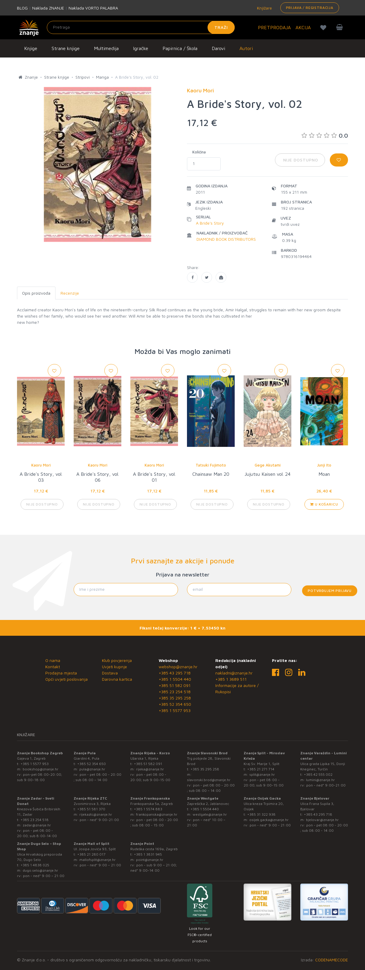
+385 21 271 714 (260, 769)
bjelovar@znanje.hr (322, 819)
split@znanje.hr (262, 774)
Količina (199, 152)
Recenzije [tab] (70, 293)
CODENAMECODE (331, 959)
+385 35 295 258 (175, 697)
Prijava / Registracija (309, 7)
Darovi (218, 48)
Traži (221, 27)
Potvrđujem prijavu (330, 590)
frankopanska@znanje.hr (156, 814)
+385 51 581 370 (91, 809)
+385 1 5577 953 (175, 710)
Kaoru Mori (41, 465)
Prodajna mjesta (61, 672)
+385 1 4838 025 (35, 865)
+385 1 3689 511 (231, 679)
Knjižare (264, 7)
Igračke (140, 48)
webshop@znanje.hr (178, 666)
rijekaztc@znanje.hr (95, 814)
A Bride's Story (210, 223)
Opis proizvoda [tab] (36, 293)
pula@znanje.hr (92, 769)
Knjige (30, 48)
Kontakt (52, 666)
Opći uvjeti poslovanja (66, 679)
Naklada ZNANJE (48, 7)
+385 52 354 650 (175, 704)
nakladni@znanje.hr (234, 672)
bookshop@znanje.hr (40, 769)
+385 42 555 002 (318, 774)
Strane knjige (66, 48)
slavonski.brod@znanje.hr (209, 780)
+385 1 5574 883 (148, 809)
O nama (52, 660)
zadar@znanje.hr (37, 825)
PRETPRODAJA (274, 27)
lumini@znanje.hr (320, 780)
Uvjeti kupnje (114, 666)
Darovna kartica (117, 679)
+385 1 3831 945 (148, 854)
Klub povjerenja (117, 660)
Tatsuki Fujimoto (211, 465)
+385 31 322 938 (261, 814)
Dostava (110, 672)
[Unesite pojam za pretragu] (141, 27)
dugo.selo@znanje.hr (40, 870)
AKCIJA (303, 27)
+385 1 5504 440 (175, 679)
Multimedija (106, 48)
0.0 (324, 135)
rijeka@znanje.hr (150, 769)
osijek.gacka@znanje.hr (269, 819)
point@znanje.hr (149, 859)
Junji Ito (324, 465)
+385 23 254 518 (175, 691)
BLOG (22, 7)
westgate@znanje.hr (210, 814)
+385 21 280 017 (91, 854)
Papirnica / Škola (180, 48)
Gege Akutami (268, 465)
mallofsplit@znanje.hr (97, 859)
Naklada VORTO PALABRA (93, 7)
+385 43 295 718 (175, 672)
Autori (246, 48)
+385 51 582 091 (175, 685)
